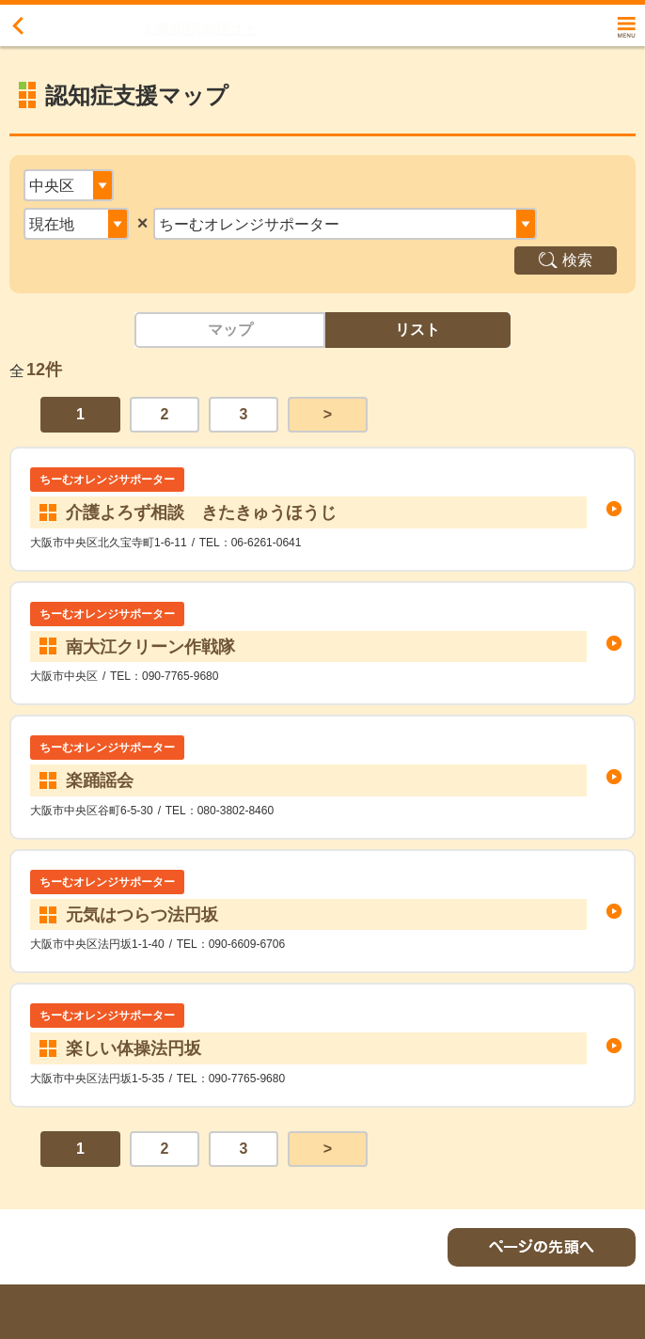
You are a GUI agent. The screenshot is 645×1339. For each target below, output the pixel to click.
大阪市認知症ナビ (201, 29)
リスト (417, 330)
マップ (230, 330)
